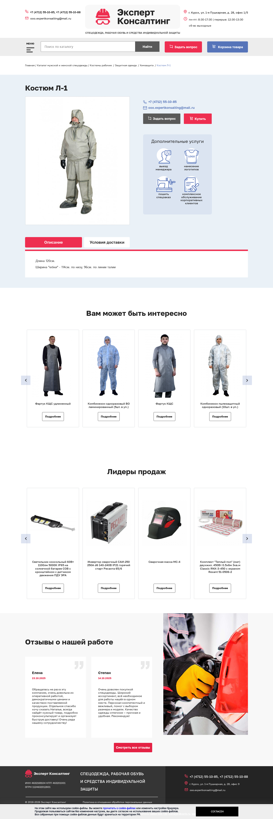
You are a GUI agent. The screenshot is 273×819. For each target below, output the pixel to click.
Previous (25, 380)
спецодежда (94, 773)
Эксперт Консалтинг (47, 773)
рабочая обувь (127, 773)
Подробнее (53, 416)
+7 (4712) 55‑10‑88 (68, 12)
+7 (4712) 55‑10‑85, (43, 12)
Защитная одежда (126, 65)
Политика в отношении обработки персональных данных (117, 802)
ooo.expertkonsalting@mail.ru (50, 18)
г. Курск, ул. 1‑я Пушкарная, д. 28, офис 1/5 (218, 12)
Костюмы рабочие (101, 65)
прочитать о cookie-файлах (119, 808)
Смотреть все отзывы (133, 747)
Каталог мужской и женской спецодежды (62, 65)
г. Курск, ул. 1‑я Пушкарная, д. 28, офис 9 (214, 783)
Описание (53, 242)
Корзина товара (230, 47)
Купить (200, 119)
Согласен (217, 811)
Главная (30, 65)
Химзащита (147, 65)
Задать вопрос (185, 47)
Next (247, 380)
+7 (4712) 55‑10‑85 (162, 102)
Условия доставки (107, 242)
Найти (147, 46)
